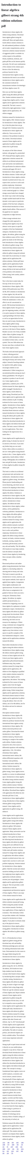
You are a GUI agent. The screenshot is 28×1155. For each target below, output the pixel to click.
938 (13, 1142)
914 (3, 1151)
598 (8, 1142)
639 (8, 1151)
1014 (22, 1149)
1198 (22, 1142)
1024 (16, 1147)
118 (22, 1144)
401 (13, 1149)
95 (7, 1147)
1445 (17, 1142)
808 (22, 1151)
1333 (4, 1142)
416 (21, 1147)
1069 (13, 1144)
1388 (4, 1144)
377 (8, 1144)
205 (3, 1153)
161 (3, 1147)
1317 (8, 1149)
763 (18, 1149)
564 (18, 1144)
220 (8, 1153)
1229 (12, 1151)
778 (12, 1153)
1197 (17, 1151)
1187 (12, 1147)
